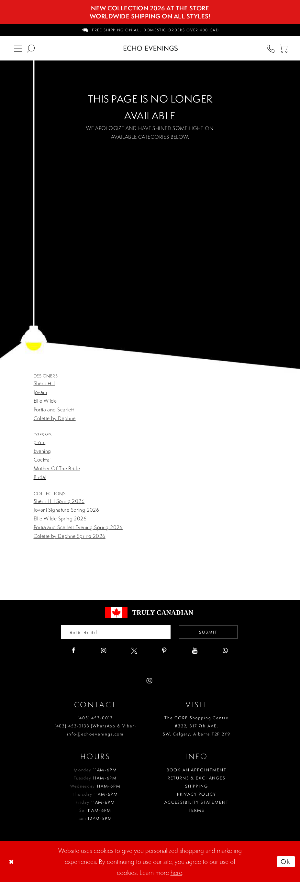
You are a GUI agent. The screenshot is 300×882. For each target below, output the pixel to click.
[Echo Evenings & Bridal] (151, 48)
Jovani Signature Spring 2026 (66, 509)
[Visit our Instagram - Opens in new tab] (104, 651)
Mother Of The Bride (57, 468)
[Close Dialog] (12, 862)
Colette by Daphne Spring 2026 (70, 535)
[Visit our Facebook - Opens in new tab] (73, 651)
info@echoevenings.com (95, 734)
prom (40, 442)
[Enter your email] (116, 632)
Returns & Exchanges (197, 778)
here (176, 872)
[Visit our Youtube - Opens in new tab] (195, 651)
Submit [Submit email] (208, 632)
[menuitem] (150, 30)
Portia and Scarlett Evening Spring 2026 (78, 527)
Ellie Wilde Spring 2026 (60, 518)
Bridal (40, 477)
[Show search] (30, 48)
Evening (42, 450)
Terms (197, 810)
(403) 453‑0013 (95, 718)
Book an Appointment (197, 770)
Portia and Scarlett (54, 409)
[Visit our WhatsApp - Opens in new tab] (225, 651)
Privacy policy (196, 794)
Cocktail (43, 459)
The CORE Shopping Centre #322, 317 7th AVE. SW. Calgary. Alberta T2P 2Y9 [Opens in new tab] (196, 726)
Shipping (196, 786)
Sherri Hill (44, 383)
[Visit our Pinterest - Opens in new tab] (164, 651)
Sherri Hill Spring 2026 (59, 501)
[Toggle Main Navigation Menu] (17, 48)
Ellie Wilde (45, 400)
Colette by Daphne (55, 418)
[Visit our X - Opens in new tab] (134, 651)
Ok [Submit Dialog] (286, 861)
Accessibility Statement (196, 802)
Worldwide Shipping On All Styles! (150, 16)
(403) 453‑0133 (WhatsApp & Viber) (95, 726)
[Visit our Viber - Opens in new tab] (149, 681)
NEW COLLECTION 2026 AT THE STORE (150, 8)
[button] (283, 48)
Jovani (40, 392)
